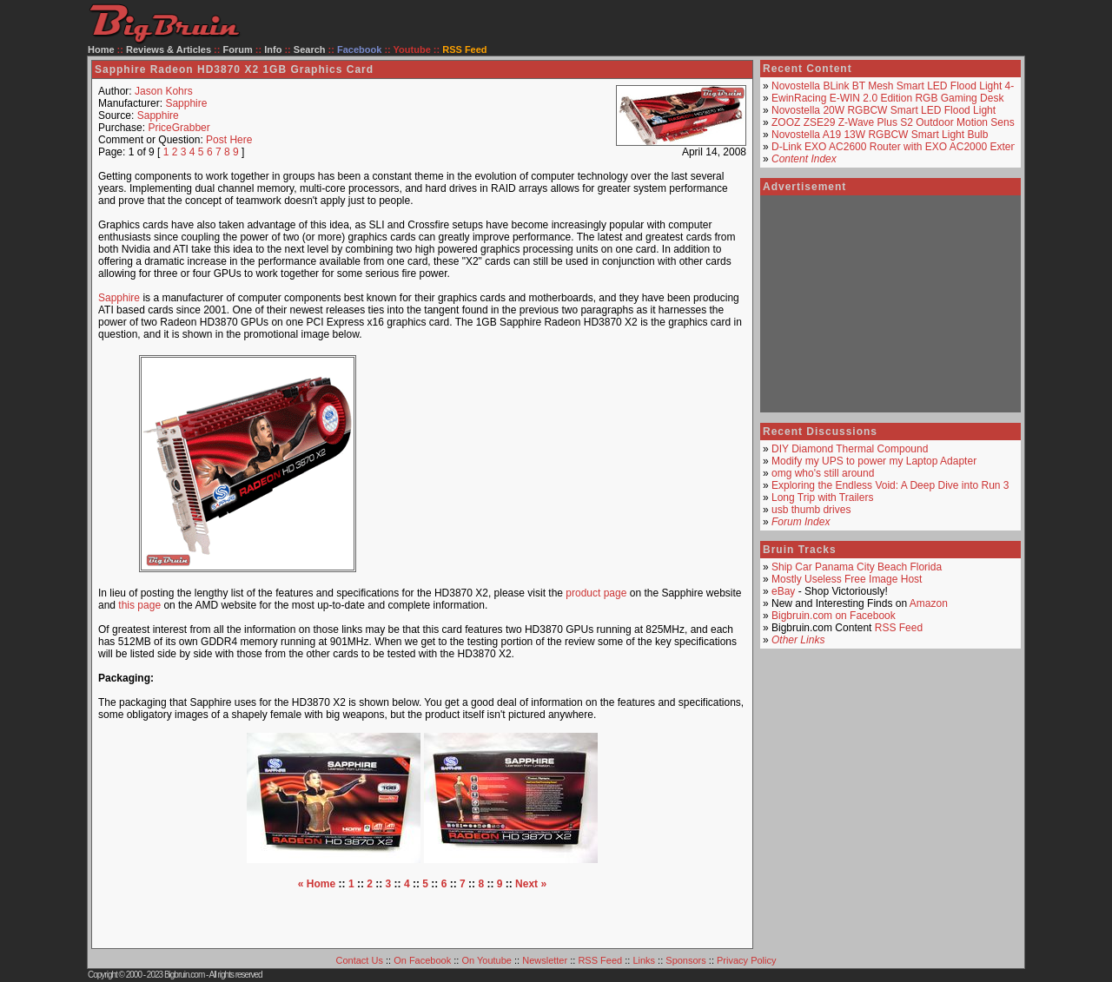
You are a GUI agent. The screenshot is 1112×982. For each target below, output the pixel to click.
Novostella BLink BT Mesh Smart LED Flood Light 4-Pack (904, 86)
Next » (530, 884)
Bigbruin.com (184, 974)
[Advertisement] (568, 463)
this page (139, 605)
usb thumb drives (811, 510)
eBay (783, 591)
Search (310, 49)
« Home (316, 884)
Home (101, 49)
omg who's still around (822, 473)
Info (272, 49)
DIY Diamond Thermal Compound (849, 449)
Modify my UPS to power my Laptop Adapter (873, 461)
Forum (238, 49)
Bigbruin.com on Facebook (833, 616)
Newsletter (544, 960)
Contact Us (359, 960)
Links (643, 960)
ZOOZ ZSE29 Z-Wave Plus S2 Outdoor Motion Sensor (897, 122)
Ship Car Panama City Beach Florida (856, 567)
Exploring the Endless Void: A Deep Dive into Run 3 (890, 485)
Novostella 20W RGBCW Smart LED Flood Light (883, 110)
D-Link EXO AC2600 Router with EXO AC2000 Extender (901, 147)
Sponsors (685, 960)
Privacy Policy (746, 960)
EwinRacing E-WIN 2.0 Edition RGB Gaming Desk (887, 98)
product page (596, 593)
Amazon (929, 603)
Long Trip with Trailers (822, 497)
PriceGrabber (178, 128)
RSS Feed (899, 628)
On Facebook (422, 960)
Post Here (229, 140)
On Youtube (486, 960)
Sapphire (186, 103)
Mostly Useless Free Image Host (846, 579)
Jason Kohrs (164, 91)
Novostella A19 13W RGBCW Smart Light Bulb (879, 135)
